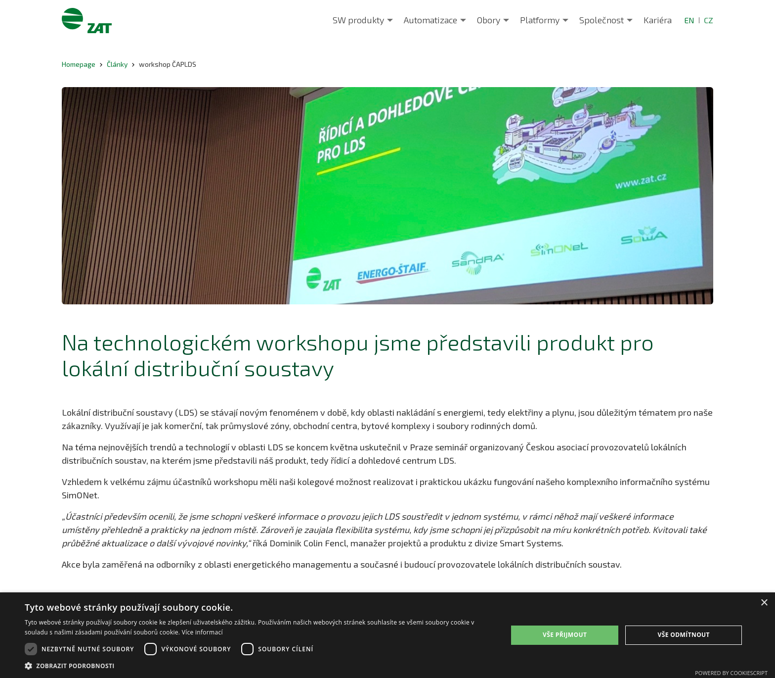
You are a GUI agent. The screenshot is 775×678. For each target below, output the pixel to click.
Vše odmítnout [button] (683, 634)
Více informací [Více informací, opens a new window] (202, 632)
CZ (708, 20)
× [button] (764, 603)
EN (689, 20)
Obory (488, 19)
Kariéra (658, 19)
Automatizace (430, 19)
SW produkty (358, 19)
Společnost (601, 19)
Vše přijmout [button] (565, 634)
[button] (259, 666)
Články (117, 64)
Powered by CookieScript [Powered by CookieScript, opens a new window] (731, 673)
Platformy (540, 19)
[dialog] (387, 635)
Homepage (78, 64)
